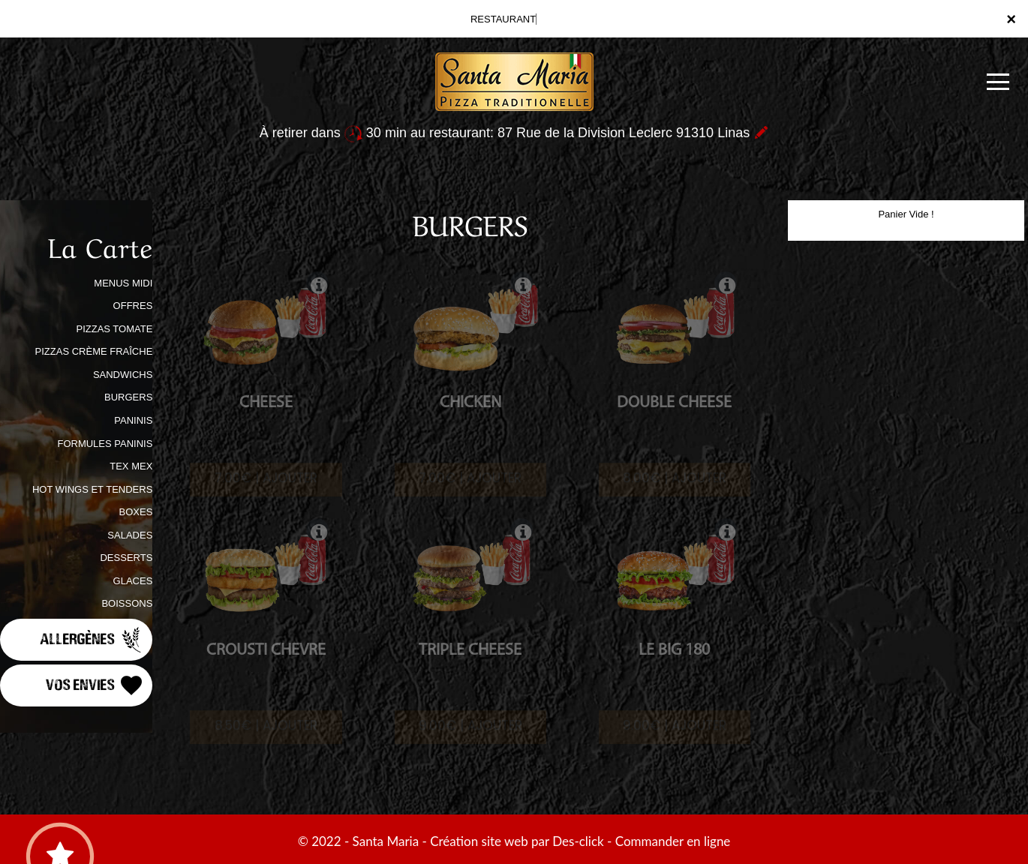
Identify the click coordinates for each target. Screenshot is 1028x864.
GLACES (133, 580)
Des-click (577, 841)
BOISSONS (126, 603)
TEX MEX (131, 466)
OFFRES (133, 305)
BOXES (136, 512)
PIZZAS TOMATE (114, 328)
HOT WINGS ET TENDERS (92, 489)
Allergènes (92, 639)
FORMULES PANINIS (104, 443)
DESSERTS (126, 557)
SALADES (129, 535)
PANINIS (133, 420)
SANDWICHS (122, 374)
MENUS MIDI (123, 283)
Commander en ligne (673, 841)
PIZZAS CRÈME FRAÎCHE (94, 351)
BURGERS (128, 397)
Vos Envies (95, 685)
